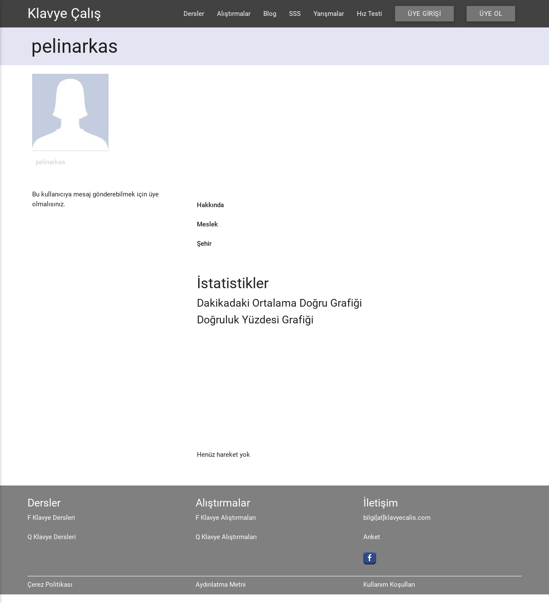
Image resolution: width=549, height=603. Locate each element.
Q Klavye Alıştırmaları (226, 537)
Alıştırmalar (233, 14)
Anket (371, 537)
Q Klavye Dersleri (51, 537)
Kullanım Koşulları (389, 584)
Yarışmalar (329, 14)
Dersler (194, 14)
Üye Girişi (424, 14)
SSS (295, 14)
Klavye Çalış (64, 13)
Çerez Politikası (49, 584)
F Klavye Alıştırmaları (226, 518)
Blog (269, 14)
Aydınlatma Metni (221, 584)
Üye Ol (491, 14)
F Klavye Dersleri (51, 518)
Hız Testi (369, 14)
